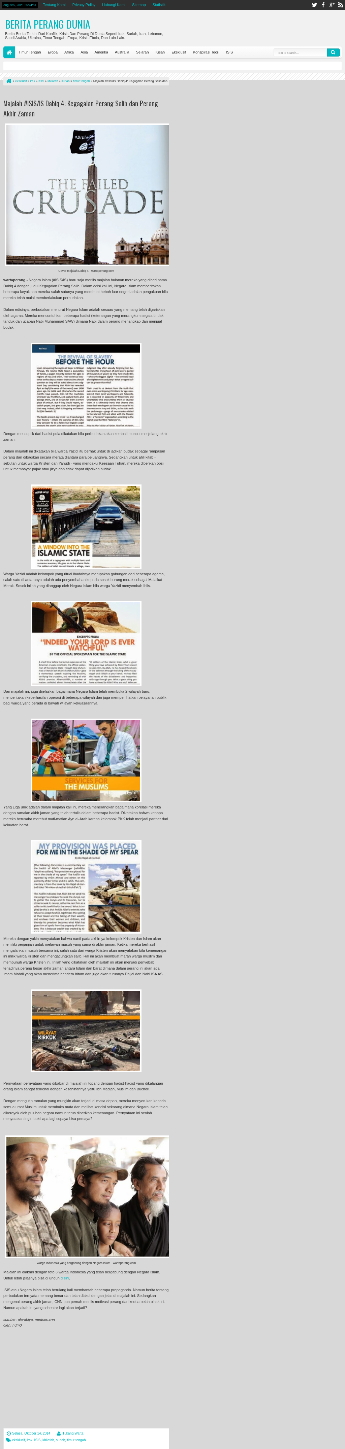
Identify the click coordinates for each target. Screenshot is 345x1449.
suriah (60, 1440)
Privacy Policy (83, 5)
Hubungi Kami (113, 5)
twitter (314, 5)
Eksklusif (178, 52)
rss (340, 5)
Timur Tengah (30, 52)
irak (29, 1440)
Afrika (69, 52)
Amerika (101, 52)
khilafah (48, 1440)
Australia (122, 52)
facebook (323, 5)
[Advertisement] (82, 93)
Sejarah (142, 52)
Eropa (53, 52)
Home (9, 52)
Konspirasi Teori (206, 52)
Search (333, 52)
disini (65, 1278)
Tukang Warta (72, 1433)
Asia (84, 52)
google (331, 5)
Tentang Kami (54, 5)
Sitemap (139, 5)
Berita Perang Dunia (47, 24)
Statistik (159, 5)
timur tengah (76, 1440)
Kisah (160, 52)
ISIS (229, 52)
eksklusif (18, 1440)
